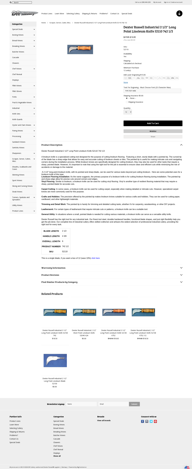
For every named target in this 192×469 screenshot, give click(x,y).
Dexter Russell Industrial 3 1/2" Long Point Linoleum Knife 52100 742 (54, 333)
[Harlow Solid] (172, 78)
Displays (15, 80)
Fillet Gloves (17, 91)
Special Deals (127, 13)
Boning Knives (18, 35)
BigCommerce (81, 467)
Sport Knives (17, 180)
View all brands (104, 420)
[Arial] (130, 78)
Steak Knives (17, 191)
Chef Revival (17, 74)
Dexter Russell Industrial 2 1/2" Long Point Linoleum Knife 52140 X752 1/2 (143, 333)
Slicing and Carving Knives (22, 186)
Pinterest (155, 421)
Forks (14, 97)
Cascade (15, 57)
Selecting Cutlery (73, 13)
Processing (16, 136)
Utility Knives (17, 205)
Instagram (146, 421)
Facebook (142, 421)
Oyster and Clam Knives (21, 125)
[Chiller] (142, 78)
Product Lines (46, 13)
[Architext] (125, 78)
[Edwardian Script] (160, 78)
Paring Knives (17, 130)
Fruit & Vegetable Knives (22, 102)
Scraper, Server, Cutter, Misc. (21, 160)
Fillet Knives (17, 85)
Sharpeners (16, 153)
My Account (157, 2)
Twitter (151, 421)
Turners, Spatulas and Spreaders (21, 198)
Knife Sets (16, 114)
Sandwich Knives (18, 142)
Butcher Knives (18, 52)
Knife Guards (17, 119)
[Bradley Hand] (134, 78)
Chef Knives (17, 68)
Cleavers (15, 63)
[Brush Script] (138, 78)
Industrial (15, 108)
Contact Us (114, 13)
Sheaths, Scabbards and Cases (21, 168)
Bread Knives (17, 40)
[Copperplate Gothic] (151, 78)
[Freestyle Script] (168, 78)
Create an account (176, 2)
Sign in (166, 2)
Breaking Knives (18, 46)
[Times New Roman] (177, 78)
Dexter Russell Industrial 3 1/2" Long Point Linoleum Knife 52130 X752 (113, 333)
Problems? (104, 13)
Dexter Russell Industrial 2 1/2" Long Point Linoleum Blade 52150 (54, 381)
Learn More (59, 13)
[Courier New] (155, 78)
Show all (57, 456)
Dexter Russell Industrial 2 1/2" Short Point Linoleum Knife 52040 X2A (84, 333)
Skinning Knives (18, 175)
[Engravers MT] (164, 78)
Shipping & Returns (89, 13)
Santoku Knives (18, 147)
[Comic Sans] (147, 78)
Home (43, 23)
